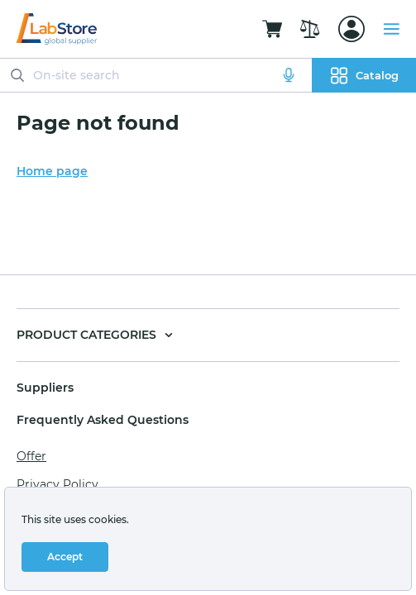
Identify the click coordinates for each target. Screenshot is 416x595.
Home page (52, 171)
